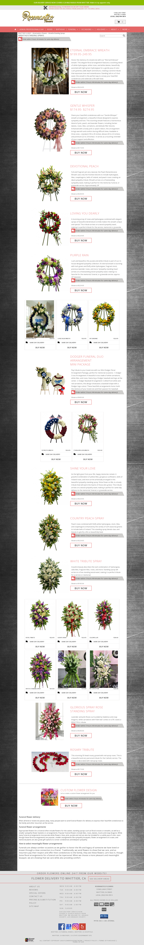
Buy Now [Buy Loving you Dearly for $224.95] (81, 240)
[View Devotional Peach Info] (50, 182)
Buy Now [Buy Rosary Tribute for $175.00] (81, 774)
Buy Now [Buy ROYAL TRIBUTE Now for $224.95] (40, 646)
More (126, 29)
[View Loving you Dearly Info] (50, 227)
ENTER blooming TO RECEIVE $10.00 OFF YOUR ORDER (74, 7)
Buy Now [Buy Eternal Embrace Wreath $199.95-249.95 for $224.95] (81, 92)
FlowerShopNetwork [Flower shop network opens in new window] (73, 940)
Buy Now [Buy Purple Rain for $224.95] (81, 290)
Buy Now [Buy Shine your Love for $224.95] (81, 503)
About (115, 29)
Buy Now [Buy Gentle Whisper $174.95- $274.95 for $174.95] (81, 152)
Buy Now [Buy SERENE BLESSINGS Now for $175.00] (72, 697)
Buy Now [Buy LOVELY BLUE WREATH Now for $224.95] (72, 347)
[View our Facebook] (61, 929)
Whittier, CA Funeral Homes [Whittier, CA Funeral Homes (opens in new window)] (62, 932)
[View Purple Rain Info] (50, 273)
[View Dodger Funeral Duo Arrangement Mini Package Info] (50, 379)
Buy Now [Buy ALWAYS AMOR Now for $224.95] (72, 646)
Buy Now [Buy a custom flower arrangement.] (71, 805)
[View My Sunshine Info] (104, 315)
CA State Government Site (81, 935)
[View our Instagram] (75, 929)
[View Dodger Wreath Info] (40, 319)
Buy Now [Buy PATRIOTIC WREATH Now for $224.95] (56, 459)
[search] (124, 36)
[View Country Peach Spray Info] (50, 532)
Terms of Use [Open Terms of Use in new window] (78, 942)
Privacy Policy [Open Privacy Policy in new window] (91, 940)
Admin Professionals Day (32, 29)
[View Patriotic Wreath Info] (56, 427)
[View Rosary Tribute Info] (50, 762)
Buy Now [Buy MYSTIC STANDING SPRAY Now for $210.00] (40, 697)
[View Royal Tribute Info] (40, 614)
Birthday (60, 29)
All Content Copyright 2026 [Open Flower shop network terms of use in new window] (52, 940)
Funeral (73, 29)
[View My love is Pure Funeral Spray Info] (104, 669)
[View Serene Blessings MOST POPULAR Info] (72, 669)
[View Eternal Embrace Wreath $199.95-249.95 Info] (50, 71)
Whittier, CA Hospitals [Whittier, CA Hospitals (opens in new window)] (84, 932)
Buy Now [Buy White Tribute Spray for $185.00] (81, 588)
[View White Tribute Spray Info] (50, 575)
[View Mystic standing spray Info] (40, 669)
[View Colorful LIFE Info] (104, 614)
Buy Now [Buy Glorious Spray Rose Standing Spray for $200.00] (81, 735)
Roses (50, 29)
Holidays (102, 29)
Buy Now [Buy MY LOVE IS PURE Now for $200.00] (104, 697)
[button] (120, 22)
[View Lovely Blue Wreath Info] (72, 315)
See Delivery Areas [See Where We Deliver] (99, 879)
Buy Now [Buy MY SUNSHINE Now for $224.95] (104, 347)
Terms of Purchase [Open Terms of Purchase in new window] (107, 940)
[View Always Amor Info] (72, 618)
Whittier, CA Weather (60, 935)
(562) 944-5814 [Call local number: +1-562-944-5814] (121, 16)
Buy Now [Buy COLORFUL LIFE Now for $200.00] (104, 646)
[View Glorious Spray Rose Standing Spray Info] (50, 721)
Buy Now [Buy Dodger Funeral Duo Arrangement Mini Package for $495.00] (81, 402)
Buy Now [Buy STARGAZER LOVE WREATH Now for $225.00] (88, 459)
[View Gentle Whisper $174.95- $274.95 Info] (50, 129)
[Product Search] (111, 35)
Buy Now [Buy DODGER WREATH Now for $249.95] (40, 347)
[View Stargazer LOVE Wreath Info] (88, 427)
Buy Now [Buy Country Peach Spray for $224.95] (81, 545)
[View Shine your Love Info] (50, 486)
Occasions (87, 29)
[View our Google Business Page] (68, 929)
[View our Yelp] (82, 929)
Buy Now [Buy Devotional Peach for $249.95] (81, 198)
